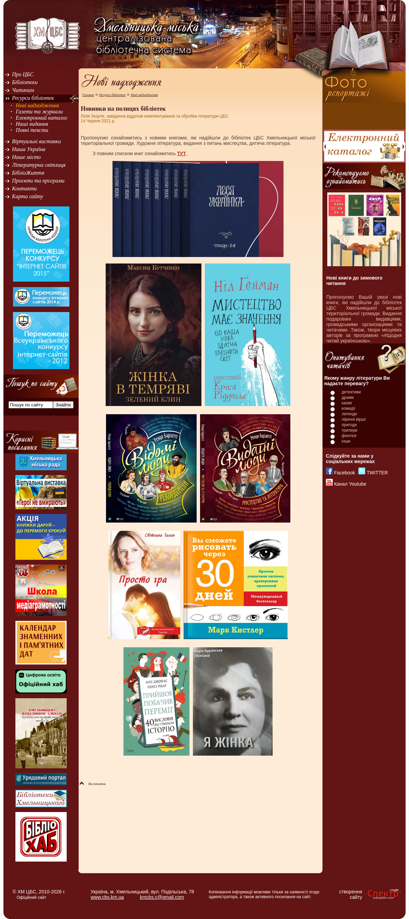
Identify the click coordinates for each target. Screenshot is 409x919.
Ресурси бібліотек (33, 98)
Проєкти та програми (38, 181)
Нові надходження (37, 105)
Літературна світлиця (38, 165)
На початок (93, 784)
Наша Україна (28, 149)
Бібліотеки (25, 82)
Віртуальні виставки (36, 141)
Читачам (23, 90)
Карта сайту (27, 196)
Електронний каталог (41, 118)
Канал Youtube (350, 484)
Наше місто (26, 157)
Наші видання (32, 124)
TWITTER (377, 472)
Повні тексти (32, 130)
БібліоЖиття (28, 173)
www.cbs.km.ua (107, 897)
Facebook (344, 472)
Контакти (24, 188)
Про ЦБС (23, 74)
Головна (88, 95)
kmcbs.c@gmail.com (162, 897)
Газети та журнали (39, 111)
